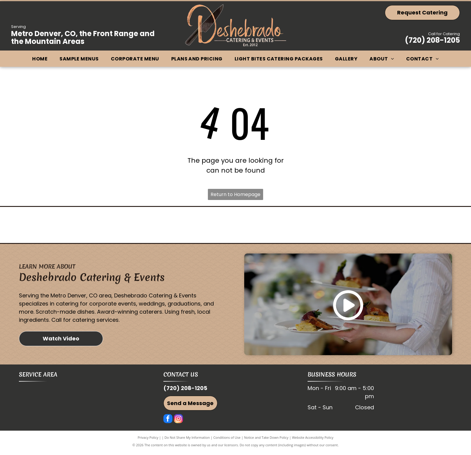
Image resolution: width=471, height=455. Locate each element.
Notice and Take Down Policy (266, 440)
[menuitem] (39, 59)
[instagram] (178, 422)
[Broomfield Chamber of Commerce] (380, 227)
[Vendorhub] (235, 227)
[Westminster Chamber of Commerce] (91, 227)
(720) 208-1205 (432, 40)
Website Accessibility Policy (312, 440)
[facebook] (167, 422)
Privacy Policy (148, 440)
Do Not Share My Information (187, 440)
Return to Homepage (235, 194)
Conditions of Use (227, 440)
